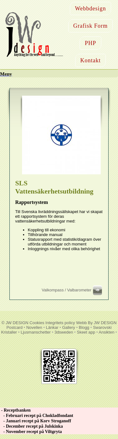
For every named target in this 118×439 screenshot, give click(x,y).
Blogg (84, 327)
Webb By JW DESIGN (96, 322)
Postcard (14, 327)
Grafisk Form (90, 26)
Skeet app (86, 332)
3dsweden (63, 332)
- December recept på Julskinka (31, 426)
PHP (90, 43)
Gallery (68, 327)
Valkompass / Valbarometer (73, 290)
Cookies (37, 322)
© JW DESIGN (15, 322)
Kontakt (90, 60)
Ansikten (107, 332)
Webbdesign (90, 8)
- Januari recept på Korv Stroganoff (35, 421)
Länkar (52, 327)
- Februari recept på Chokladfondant (36, 415)
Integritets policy (60, 322)
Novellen (34, 327)
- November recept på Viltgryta (31, 431)
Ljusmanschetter (36, 332)
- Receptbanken (15, 410)
